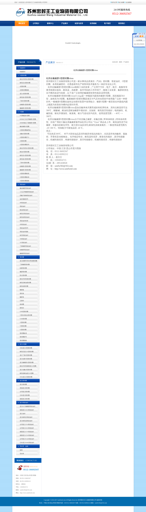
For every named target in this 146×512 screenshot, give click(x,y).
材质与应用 (79, 23)
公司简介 (36, 23)
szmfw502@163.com (64, 166)
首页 (120, 62)
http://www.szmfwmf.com (66, 169)
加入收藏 (121, 2)
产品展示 (64, 23)
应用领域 (93, 23)
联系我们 (121, 23)
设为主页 (114, 2)
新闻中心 (50, 23)
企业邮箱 (128, 2)
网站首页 (21, 23)
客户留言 (107, 23)
